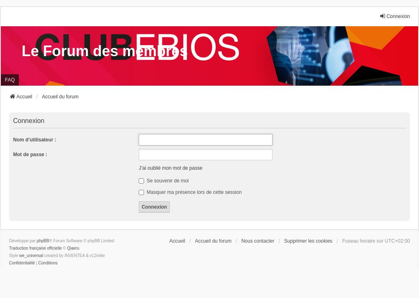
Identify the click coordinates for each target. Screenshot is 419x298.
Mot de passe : (30, 154)
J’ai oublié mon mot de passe (170, 168)
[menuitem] (22, 263)
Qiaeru (73, 248)
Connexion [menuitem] (394, 16)
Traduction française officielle (35, 248)
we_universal (31, 255)
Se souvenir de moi (164, 181)
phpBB (43, 241)
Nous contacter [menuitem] (258, 241)
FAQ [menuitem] (10, 80)
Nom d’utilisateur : (34, 140)
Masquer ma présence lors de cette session (190, 192)
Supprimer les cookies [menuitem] (308, 241)
